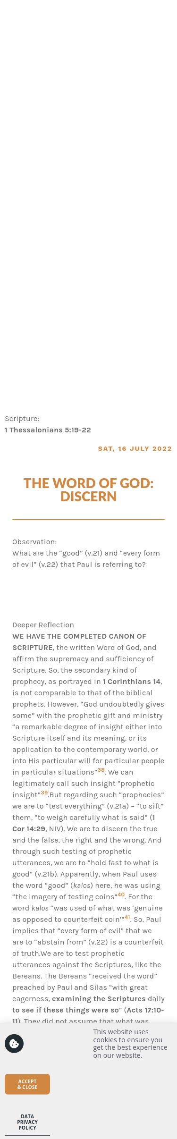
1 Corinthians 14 (131, 681)
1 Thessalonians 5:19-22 (48, 429)
